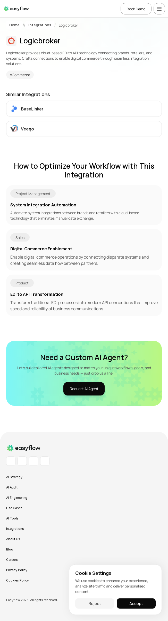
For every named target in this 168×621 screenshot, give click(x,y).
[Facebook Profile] (22, 461)
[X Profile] (44, 461)
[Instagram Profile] (33, 461)
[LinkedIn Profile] (10, 461)
